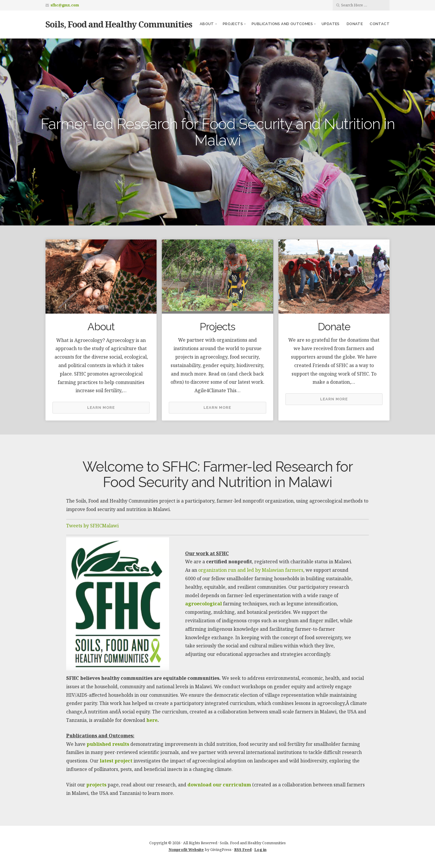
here (151, 720)
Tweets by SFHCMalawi (92, 525)
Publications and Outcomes (282, 24)
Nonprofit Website (186, 849)
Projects (233, 24)
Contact (380, 24)
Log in (260, 849)
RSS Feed (243, 849)
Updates (331, 24)
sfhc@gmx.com (64, 5)
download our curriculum (219, 784)
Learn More (101, 407)
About (207, 24)
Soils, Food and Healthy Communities (118, 24)
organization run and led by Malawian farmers (250, 570)
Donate (355, 24)
